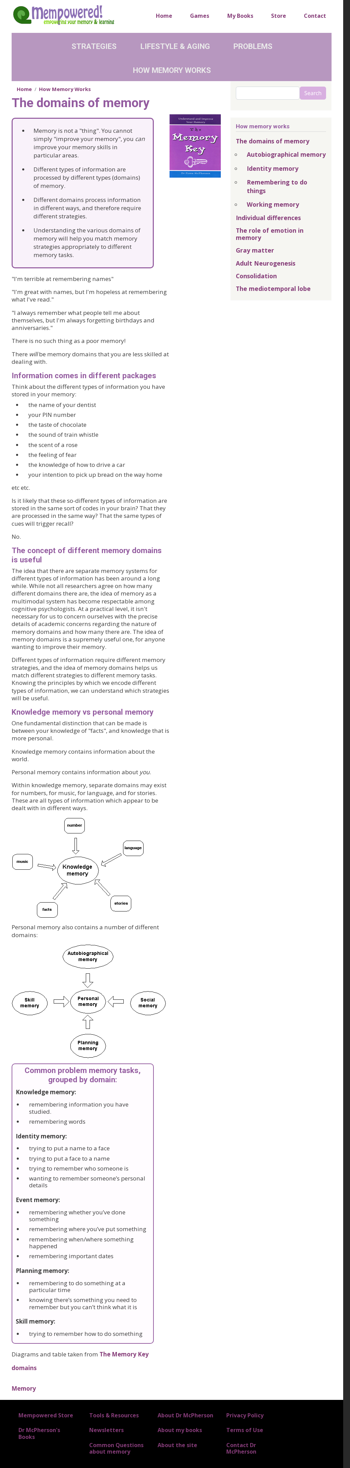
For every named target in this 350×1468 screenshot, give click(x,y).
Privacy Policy (245, 1415)
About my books (180, 1430)
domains (24, 1368)
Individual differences (268, 218)
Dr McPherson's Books (39, 1433)
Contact (315, 16)
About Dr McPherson (185, 1415)
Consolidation (256, 276)
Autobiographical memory (286, 154)
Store (278, 16)
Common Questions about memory (116, 1448)
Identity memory (272, 168)
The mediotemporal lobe (273, 288)
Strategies (94, 46)
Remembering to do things (277, 186)
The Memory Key (124, 1354)
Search (313, 93)
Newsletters (106, 1430)
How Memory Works (172, 70)
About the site (177, 1445)
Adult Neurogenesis (265, 263)
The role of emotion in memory (270, 234)
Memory (24, 1388)
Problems (252, 46)
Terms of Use (244, 1430)
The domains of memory (272, 141)
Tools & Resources (114, 1415)
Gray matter (255, 250)
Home (164, 16)
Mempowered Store (45, 1415)
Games (199, 16)
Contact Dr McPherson (241, 1448)
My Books (240, 16)
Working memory (273, 204)
